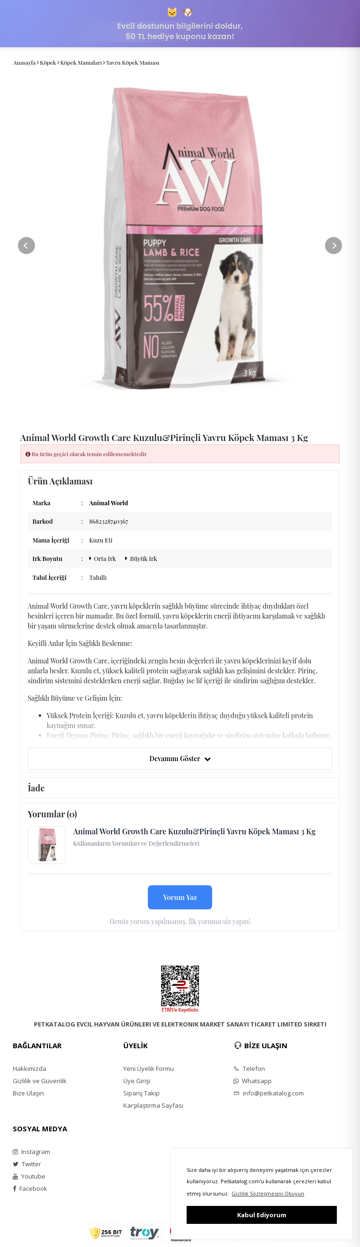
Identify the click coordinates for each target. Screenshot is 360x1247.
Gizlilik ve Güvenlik (40, 1081)
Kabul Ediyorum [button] (261, 1215)
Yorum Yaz (180, 897)
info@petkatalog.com (268, 1093)
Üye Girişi (136, 1081)
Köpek (48, 62)
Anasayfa (24, 62)
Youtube (29, 1176)
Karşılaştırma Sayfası (153, 1105)
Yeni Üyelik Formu (148, 1068)
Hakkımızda (29, 1068)
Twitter (27, 1164)
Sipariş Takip (141, 1093)
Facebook (30, 1188)
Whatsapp (252, 1081)
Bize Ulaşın (28, 1093)
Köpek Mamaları (81, 62)
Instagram (31, 1151)
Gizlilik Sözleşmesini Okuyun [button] (267, 1193)
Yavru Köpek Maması (132, 62)
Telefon (249, 1068)
